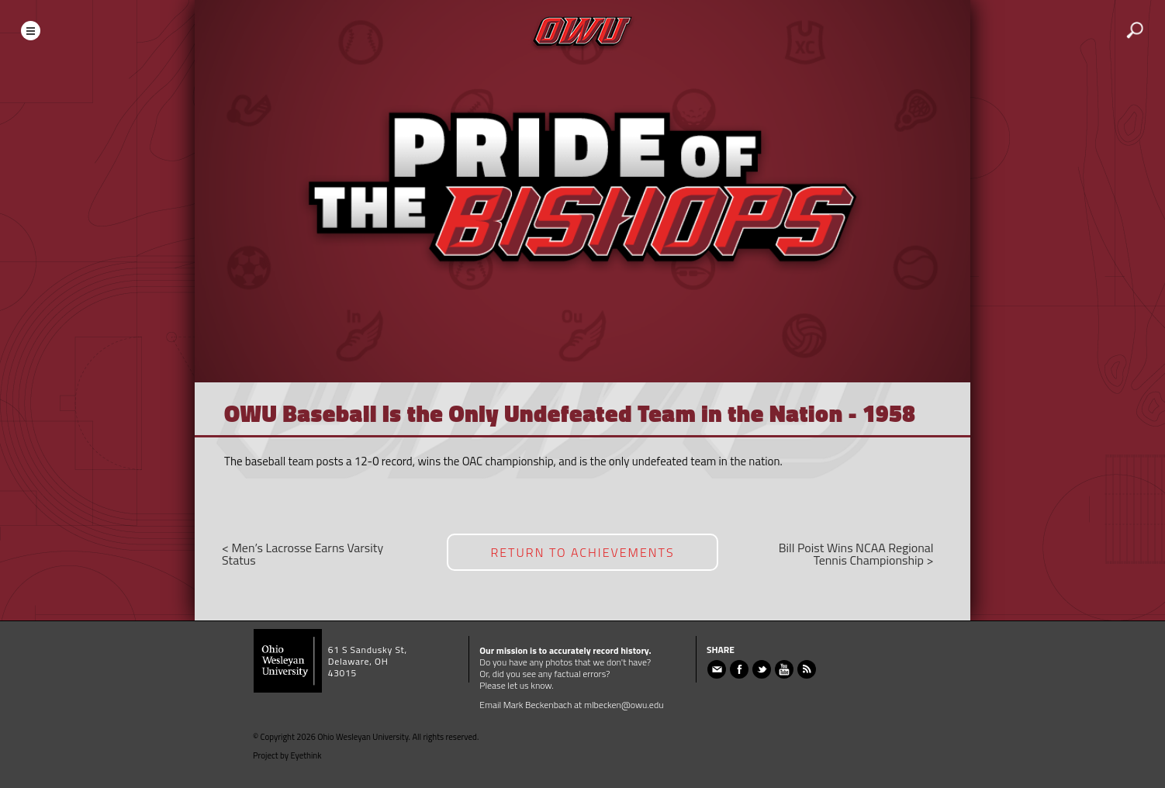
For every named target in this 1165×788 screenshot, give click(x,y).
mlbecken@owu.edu (624, 704)
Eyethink (306, 755)
